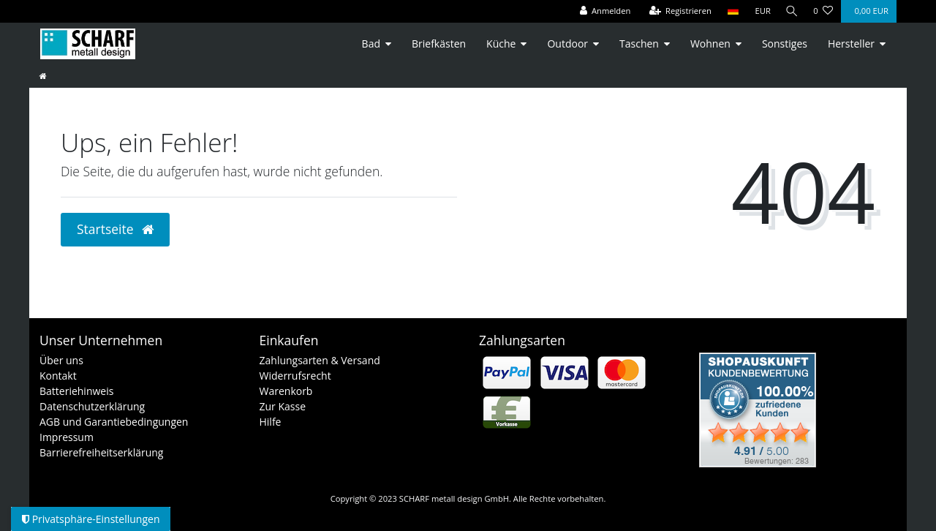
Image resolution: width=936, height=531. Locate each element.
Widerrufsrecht (295, 376)
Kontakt (58, 376)
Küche (501, 43)
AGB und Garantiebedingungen (113, 422)
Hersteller (851, 43)
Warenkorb (286, 391)
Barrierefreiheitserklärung (101, 452)
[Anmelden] (602, 11)
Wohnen (710, 43)
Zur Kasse (283, 406)
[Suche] (790, 11)
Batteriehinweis (76, 391)
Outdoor (567, 43)
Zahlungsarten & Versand (320, 360)
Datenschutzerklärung (92, 406)
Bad (371, 43)
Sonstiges (784, 43)
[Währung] (760, 11)
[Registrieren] (677, 11)
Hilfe (271, 422)
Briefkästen (439, 43)
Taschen (639, 43)
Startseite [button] (115, 229)
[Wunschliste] (823, 11)
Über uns (61, 360)
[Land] (730, 11)
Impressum (66, 437)
